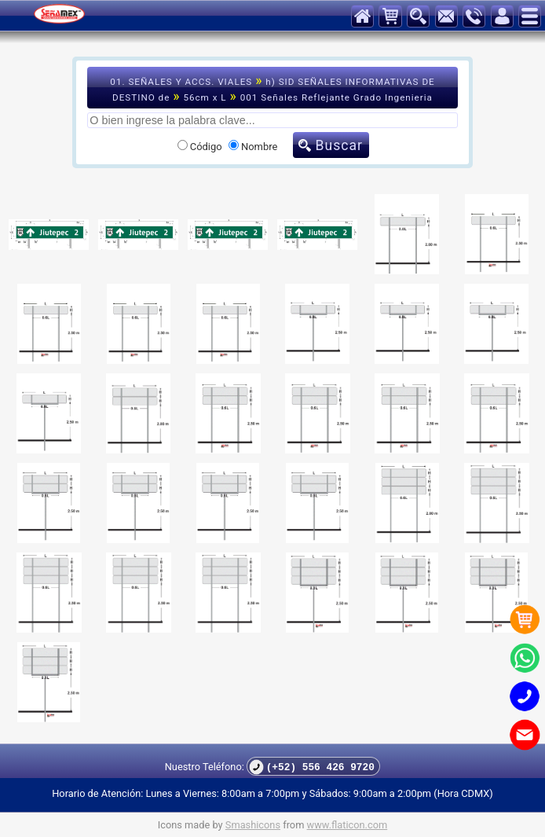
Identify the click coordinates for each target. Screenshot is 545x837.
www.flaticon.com (347, 825)
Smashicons (252, 825)
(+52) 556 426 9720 (312, 766)
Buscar (339, 145)
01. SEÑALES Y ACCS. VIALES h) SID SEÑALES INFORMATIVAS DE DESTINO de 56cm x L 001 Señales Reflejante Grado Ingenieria (272, 88)
